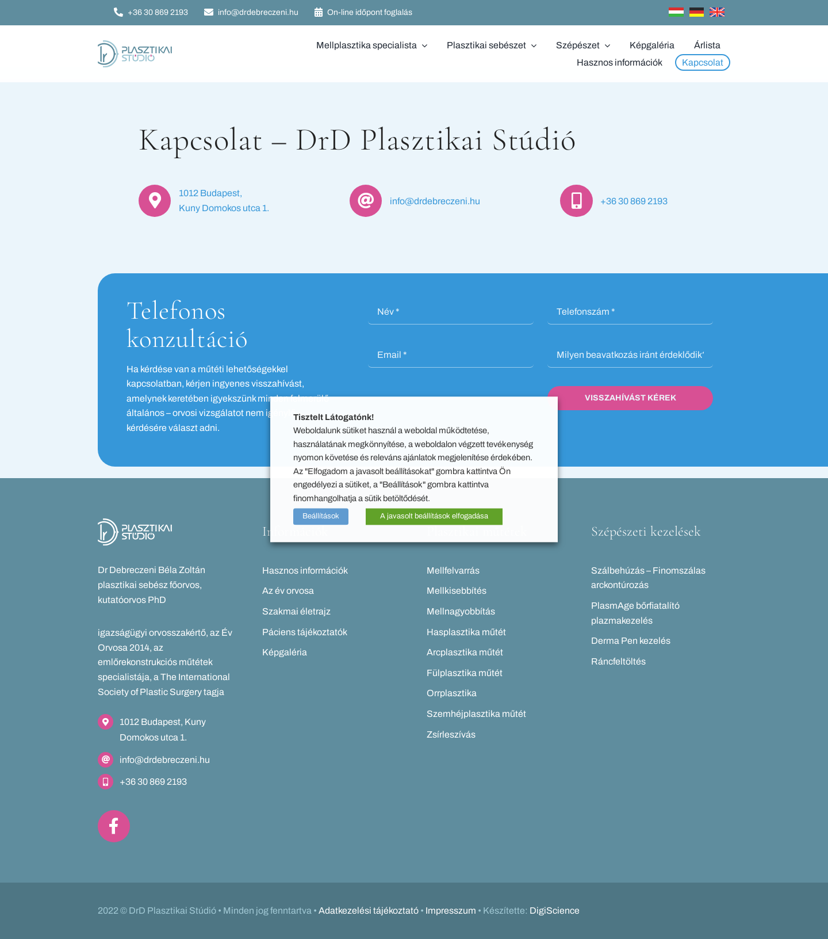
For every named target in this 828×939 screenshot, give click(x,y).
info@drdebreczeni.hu (435, 201)
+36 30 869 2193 (634, 201)
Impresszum (450, 910)
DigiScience (555, 910)
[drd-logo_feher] (135, 523)
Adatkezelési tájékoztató (369, 910)
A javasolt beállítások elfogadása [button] (434, 517)
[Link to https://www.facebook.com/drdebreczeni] (114, 826)
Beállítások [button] (320, 517)
